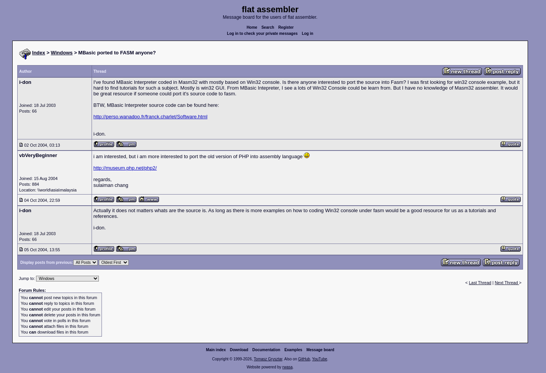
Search (267, 27)
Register (285, 27)
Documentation (266, 350)
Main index (216, 350)
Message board (320, 350)
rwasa (287, 367)
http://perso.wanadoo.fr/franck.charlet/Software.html (150, 116)
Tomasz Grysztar (268, 359)
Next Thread (507, 282)
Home (252, 27)
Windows (62, 53)
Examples (293, 350)
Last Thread (480, 282)
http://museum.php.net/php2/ (125, 168)
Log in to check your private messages (262, 33)
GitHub (304, 359)
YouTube (319, 359)
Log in (307, 33)
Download (239, 350)
